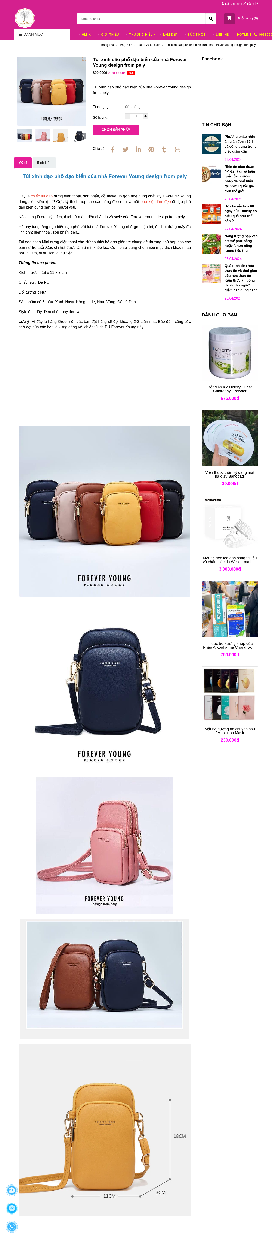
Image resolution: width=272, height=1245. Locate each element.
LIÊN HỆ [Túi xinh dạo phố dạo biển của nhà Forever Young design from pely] (222, 34)
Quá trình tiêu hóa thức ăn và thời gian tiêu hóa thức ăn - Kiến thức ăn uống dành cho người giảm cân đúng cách (241, 278)
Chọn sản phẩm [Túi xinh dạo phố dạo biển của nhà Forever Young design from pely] (116, 130)
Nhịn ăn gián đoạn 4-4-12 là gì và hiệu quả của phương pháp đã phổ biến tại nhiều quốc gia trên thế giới (240, 179)
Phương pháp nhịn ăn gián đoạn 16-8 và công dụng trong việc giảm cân (241, 144)
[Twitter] (125, 148)
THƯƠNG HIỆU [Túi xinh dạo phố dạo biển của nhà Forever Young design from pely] (141, 34)
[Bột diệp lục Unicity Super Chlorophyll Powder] (230, 389)
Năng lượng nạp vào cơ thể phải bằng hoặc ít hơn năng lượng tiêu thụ (241, 243)
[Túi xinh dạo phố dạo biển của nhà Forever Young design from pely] (24, 18)
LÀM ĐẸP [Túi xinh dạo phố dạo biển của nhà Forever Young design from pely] (170, 34)
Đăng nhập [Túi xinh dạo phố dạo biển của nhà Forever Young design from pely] (231, 3)
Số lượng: (101, 117)
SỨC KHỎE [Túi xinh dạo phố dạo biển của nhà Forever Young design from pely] (197, 34)
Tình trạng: (101, 107)
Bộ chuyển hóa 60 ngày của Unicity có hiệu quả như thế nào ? (241, 213)
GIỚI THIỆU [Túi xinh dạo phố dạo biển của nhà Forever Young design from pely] (110, 34)
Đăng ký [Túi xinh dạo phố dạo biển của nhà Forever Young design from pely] (250, 3)
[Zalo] (176, 148)
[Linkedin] (138, 148)
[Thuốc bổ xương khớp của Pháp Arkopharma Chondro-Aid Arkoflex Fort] (230, 645)
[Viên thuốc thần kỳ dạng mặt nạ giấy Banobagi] (230, 474)
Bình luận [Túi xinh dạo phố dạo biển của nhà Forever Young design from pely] (44, 162)
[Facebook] (112, 148)
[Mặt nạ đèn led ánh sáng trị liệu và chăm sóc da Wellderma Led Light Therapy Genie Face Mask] (230, 560)
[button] (241, 18)
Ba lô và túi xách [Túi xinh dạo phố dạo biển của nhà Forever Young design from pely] (150, 44)
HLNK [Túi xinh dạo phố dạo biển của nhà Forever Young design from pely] (86, 34)
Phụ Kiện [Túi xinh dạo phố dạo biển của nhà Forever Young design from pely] (127, 44)
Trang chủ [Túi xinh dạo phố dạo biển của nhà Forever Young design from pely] (108, 44)
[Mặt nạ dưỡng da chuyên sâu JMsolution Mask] (230, 731)
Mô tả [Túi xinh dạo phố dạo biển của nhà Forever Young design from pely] (22, 162)
